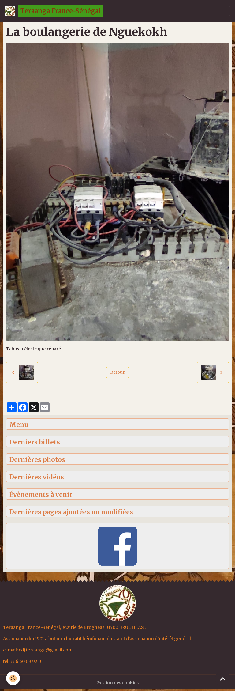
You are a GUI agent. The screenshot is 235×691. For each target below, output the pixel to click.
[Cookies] (13, 678)
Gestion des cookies (117, 682)
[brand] (54, 11)
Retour (117, 372)
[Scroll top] (222, 678)
